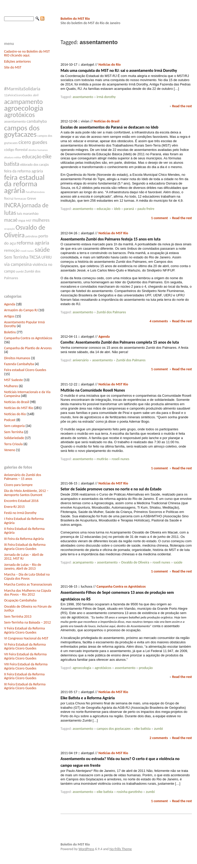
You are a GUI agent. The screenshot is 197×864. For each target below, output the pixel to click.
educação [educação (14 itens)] (32, 156)
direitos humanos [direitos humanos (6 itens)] (38, 150)
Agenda (9, 304)
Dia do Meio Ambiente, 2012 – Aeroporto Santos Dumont (26, 493)
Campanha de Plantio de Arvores (28, 348)
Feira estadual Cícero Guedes (25, 370)
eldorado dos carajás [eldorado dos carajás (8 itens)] (34, 164)
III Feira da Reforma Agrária (24, 539)
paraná (129, 209)
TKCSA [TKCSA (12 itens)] (35, 257)
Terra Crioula (13, 444)
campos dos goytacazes (114, 728)
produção (146, 668)
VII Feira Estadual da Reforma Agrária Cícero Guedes (25, 656)
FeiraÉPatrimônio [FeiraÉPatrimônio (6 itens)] (35, 192)
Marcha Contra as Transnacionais (28, 584)
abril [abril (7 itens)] (35, 95)
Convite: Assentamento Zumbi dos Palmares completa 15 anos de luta (120, 342)
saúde (178, 562)
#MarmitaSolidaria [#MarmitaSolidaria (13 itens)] (22, 89)
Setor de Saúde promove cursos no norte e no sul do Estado (111, 489)
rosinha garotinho (129, 792)
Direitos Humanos (17, 358)
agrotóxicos (103, 668)
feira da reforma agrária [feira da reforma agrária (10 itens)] (23, 171)
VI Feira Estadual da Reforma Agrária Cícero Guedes (25, 646)
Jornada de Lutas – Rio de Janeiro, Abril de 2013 (22, 566)
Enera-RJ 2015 (14, 506)
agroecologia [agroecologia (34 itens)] (23, 108)
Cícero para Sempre (18, 485)
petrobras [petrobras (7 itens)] (31, 236)
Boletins (10, 332)
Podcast (9, 420)
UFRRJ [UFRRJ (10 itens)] (47, 257)
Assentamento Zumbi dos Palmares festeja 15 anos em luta (111, 239)
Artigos (9, 316)
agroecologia (82, 668)
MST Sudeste (13, 380)
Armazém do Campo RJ (21, 310)
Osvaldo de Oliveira (135, 562)
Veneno (9, 450)
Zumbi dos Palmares (111, 312)
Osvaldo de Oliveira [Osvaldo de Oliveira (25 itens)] (24, 231)
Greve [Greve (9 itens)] (31, 198)
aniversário (81, 360)
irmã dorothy (106, 97)
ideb (117, 209)
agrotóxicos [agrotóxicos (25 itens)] (19, 115)
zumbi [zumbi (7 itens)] (20, 271)
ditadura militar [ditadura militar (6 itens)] (12, 157)
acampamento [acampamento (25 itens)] (23, 102)
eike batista (142, 728)
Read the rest (182, 106)
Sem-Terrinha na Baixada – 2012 (27, 622)
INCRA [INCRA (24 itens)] (12, 205)
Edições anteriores (17, 61)
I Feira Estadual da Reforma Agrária (24, 521)
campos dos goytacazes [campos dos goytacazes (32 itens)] (22, 131)
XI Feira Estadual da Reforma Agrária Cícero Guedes (25, 686)
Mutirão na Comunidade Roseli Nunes (93, 390)
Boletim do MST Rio (75, 18)
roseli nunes (120, 459)
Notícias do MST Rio (18, 408)
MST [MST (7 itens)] (29, 220)
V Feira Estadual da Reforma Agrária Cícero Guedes (24, 630)
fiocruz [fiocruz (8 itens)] (9, 198)
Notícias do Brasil (16, 402)
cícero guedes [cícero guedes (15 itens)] (32, 142)
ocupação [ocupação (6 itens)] (9, 228)
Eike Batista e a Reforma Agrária (88, 697)
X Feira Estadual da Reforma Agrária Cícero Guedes (24, 676)
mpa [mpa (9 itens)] (21, 220)
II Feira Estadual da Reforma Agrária (24, 531)
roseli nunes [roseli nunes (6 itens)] (27, 251)
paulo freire (145, 209)
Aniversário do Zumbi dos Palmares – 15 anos (22, 477)
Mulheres (11, 386)
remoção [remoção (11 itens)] (11, 250)
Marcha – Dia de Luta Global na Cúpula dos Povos (27, 576)
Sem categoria (14, 426)
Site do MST (12, 67)
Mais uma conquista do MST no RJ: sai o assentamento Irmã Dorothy (119, 70)
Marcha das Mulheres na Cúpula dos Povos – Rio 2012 (27, 592)
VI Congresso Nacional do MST (26, 638)
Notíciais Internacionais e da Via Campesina (27, 394)
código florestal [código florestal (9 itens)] (15, 149)
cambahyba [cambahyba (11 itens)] (37, 121)
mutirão (102, 459)
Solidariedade (14, 438)
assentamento (83, 97)
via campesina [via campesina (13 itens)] (18, 264)
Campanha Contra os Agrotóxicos (28, 338)
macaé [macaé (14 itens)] (10, 220)
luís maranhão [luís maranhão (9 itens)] (28, 213)
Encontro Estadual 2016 (21, 501)
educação (104, 209)
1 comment (159, 218)
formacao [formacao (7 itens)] (20, 198)
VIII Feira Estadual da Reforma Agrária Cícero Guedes (25, 666)
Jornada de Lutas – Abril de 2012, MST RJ (23, 556)
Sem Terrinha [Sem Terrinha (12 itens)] (16, 257)
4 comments (159, 321)
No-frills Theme (121, 849)
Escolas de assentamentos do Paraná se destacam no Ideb (109, 127)
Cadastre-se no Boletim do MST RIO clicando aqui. (27, 53)
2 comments (159, 738)
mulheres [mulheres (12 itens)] (41, 220)
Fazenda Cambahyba (19, 364)
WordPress (86, 849)
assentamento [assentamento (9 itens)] (15, 121)
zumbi (158, 728)
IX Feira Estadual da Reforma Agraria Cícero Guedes (25, 546)
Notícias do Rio (15, 414)
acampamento (83, 562)
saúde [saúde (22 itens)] (42, 250)
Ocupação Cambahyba (20, 600)
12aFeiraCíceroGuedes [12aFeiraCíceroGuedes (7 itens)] (18, 95)
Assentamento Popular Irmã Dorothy (24, 324)
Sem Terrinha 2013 (17, 616)
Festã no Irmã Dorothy (20, 513)
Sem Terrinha (13, 432)
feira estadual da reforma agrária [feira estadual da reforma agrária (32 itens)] (24, 184)
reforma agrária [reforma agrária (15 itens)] (33, 243)
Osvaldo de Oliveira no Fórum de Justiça (28, 608)
